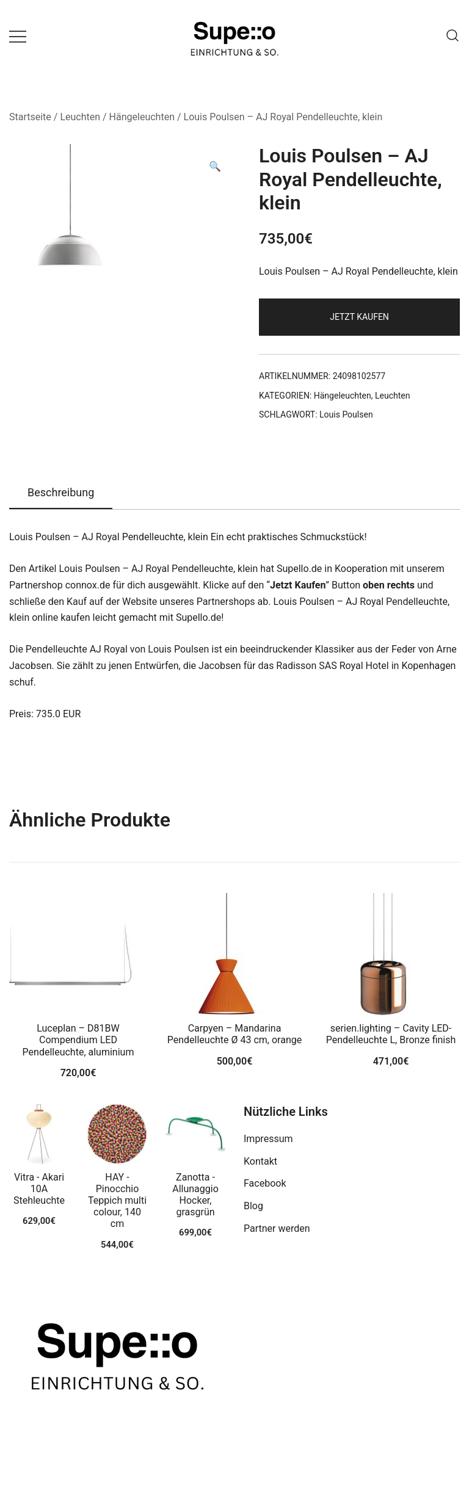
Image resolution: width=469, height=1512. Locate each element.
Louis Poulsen (346, 414)
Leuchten (80, 117)
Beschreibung (60, 492)
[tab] (60, 493)
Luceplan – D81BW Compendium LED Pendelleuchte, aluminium (78, 1039)
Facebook (265, 1183)
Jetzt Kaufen (359, 317)
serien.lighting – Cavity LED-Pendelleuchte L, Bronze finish (391, 1034)
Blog (253, 1206)
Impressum (268, 1139)
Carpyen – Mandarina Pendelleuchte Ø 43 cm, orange (234, 1034)
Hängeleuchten (142, 117)
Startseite (30, 117)
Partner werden (277, 1228)
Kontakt (260, 1161)
